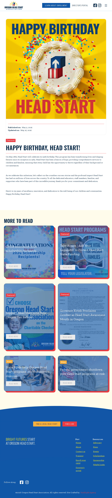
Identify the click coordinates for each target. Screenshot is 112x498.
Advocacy (97, 442)
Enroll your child (81, 461)
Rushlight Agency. (88, 492)
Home (78, 442)
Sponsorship (98, 460)
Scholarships (99, 456)
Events (96, 451)
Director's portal (80, 469)
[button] (106, 5)
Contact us (80, 451)
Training (79, 456)
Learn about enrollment (56, 5)
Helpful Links (99, 464)
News (95, 447)
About (78, 447)
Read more (13, 266)
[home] (14, 5)
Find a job (69, 423)
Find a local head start (46, 423)
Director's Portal (80, 5)
